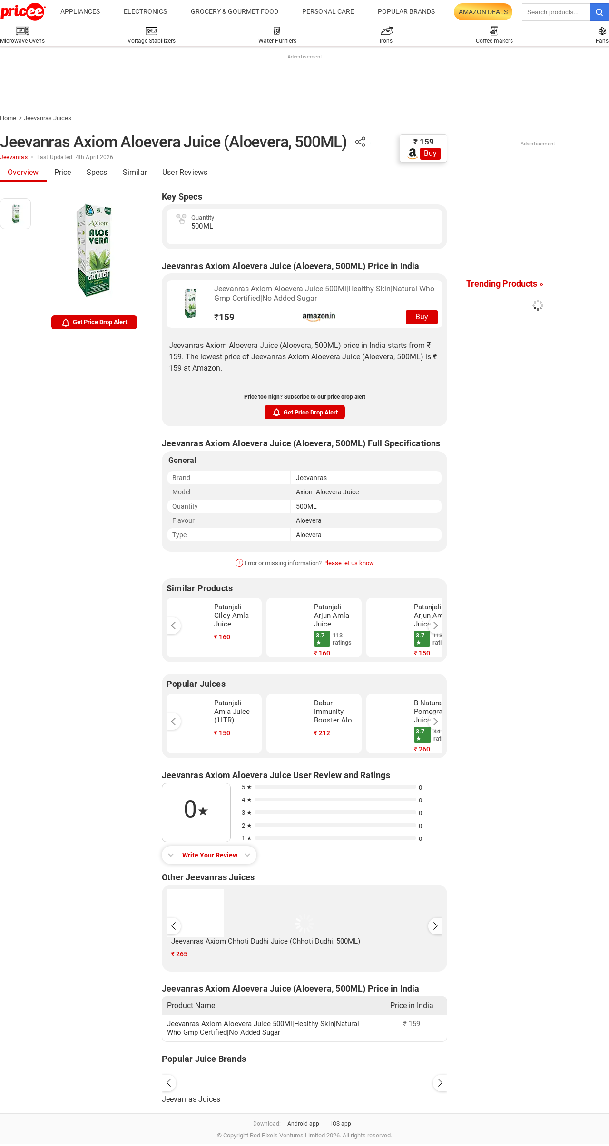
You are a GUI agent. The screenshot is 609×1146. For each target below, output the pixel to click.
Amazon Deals (483, 12)
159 (224, 317)
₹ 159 (423, 141)
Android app (303, 1123)
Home (8, 118)
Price (62, 172)
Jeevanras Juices (47, 118)
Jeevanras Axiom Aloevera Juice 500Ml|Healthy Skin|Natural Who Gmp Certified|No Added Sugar (324, 293)
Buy (430, 153)
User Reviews (184, 172)
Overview (23, 172)
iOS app (341, 1123)
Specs (97, 172)
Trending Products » (504, 284)
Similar (135, 172)
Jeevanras (14, 157)
